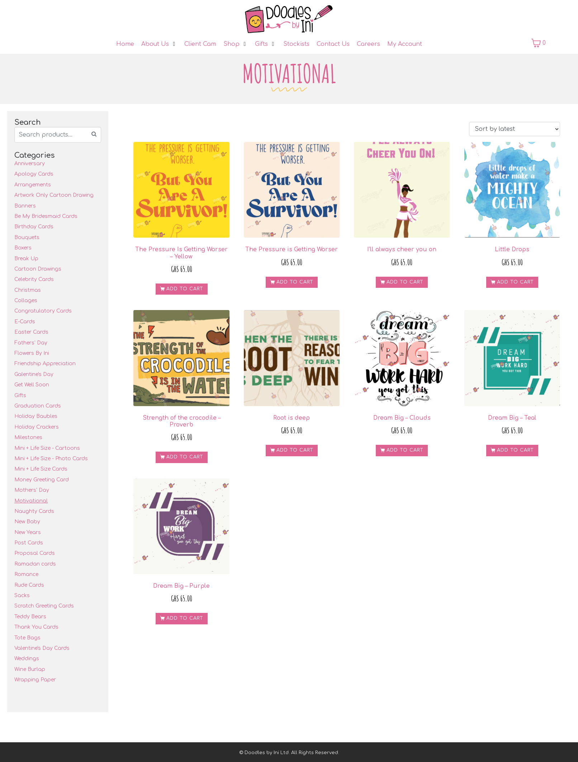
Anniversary (29, 163)
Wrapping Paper (35, 679)
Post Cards (28, 543)
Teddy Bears (30, 616)
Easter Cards (31, 332)
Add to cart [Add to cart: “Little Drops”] (515, 282)
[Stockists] (296, 44)
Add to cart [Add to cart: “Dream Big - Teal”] (515, 450)
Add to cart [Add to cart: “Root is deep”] (294, 450)
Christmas (27, 290)
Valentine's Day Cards (42, 648)
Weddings (26, 658)
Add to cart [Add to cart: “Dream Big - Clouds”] (405, 450)
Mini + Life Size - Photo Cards (51, 458)
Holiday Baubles (35, 416)
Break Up (26, 258)
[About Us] (159, 44)
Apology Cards (33, 174)
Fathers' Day (30, 343)
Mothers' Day (31, 490)
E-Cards (24, 321)
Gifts (20, 395)
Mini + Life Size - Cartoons (47, 448)
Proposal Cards (34, 553)
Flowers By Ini (31, 353)
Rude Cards (29, 585)
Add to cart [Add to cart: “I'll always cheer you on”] (405, 282)
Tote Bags (27, 637)
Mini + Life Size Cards (40, 469)
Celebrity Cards (34, 279)
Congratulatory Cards (43, 311)
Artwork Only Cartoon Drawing (54, 195)
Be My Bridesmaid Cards (45, 216)
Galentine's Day (33, 374)
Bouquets (26, 237)
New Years (27, 532)
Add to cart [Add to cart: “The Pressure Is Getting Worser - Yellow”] (184, 288)
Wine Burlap (29, 669)
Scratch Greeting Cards (44, 606)
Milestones (28, 437)
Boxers (23, 248)
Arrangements (32, 184)
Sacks (22, 595)
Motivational (31, 501)
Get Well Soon (31, 384)
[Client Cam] (200, 44)
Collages (25, 300)
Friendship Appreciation (45, 363)
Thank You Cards (36, 627)
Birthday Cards (33, 226)
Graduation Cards (37, 406)
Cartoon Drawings (37, 269)
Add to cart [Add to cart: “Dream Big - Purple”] (184, 618)
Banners (25, 206)
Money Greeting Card (41, 479)
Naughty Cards (34, 511)
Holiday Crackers (36, 427)
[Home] (125, 44)
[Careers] (368, 44)
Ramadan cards (35, 564)
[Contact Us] (333, 44)
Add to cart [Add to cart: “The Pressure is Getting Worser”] (294, 282)
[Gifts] (265, 44)
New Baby (27, 521)
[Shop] (235, 44)
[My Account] (405, 44)
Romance (26, 574)
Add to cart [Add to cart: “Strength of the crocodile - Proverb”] (184, 456)
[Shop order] (514, 129)
